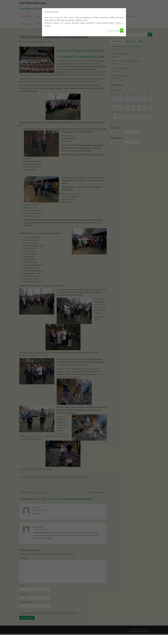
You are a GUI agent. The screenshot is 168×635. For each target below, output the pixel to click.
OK (121, 30)
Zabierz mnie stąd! (113, 30)
